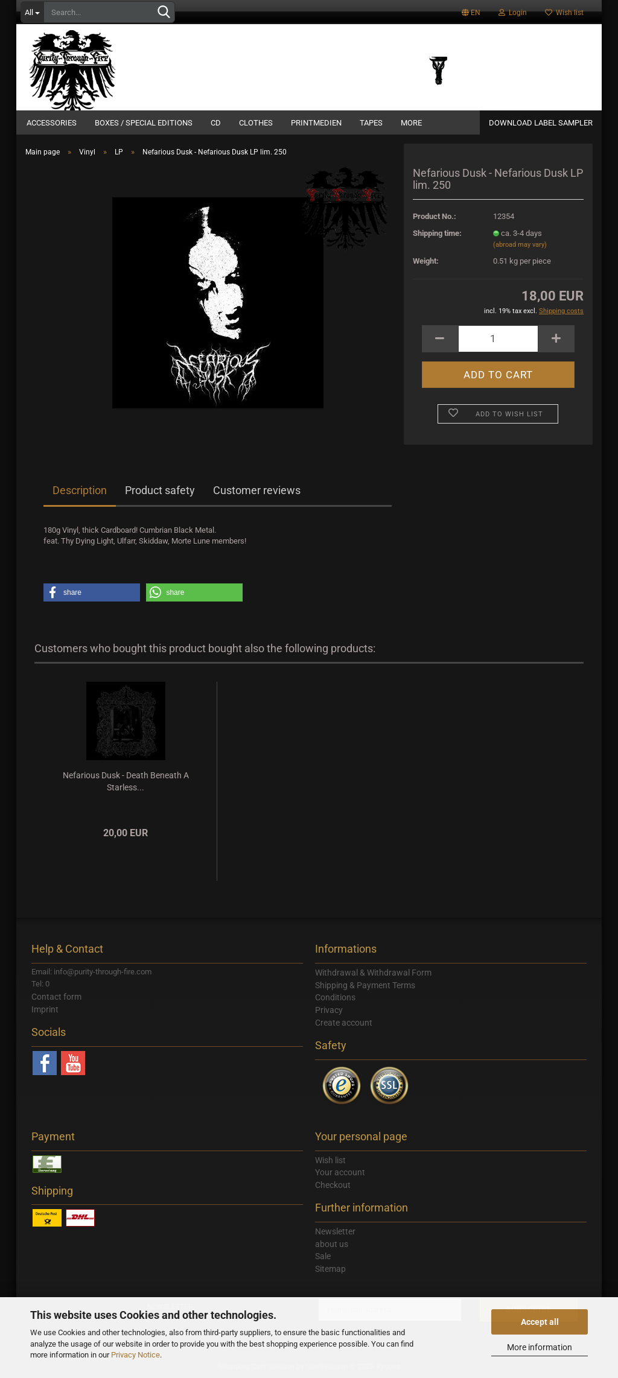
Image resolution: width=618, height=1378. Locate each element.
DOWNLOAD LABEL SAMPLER (541, 122)
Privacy (329, 1010)
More (411, 122)
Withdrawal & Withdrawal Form (373, 972)
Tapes (371, 122)
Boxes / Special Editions (144, 122)
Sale (323, 1256)
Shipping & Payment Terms (365, 985)
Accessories (52, 122)
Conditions (335, 997)
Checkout (333, 1185)
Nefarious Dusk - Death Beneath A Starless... (126, 781)
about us (331, 1244)
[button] (91, 592)
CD (216, 122)
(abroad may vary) (520, 245)
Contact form (56, 997)
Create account (343, 1022)
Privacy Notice (135, 1354)
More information (539, 1347)
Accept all (540, 1322)
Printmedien (316, 122)
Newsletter (335, 1231)
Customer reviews (257, 490)
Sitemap (330, 1269)
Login (513, 12)
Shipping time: (437, 233)
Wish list (564, 12)
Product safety (160, 490)
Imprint (45, 1009)
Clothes (256, 122)
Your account (340, 1172)
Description (80, 490)
